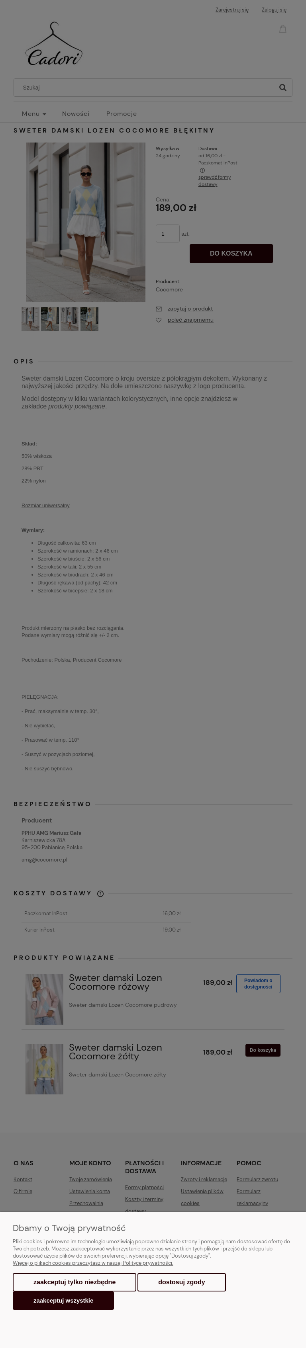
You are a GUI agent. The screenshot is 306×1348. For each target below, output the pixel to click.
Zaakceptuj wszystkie (63, 1300)
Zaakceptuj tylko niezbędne (74, 1282)
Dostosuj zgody (181, 1282)
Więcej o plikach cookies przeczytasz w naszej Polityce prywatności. (93, 1263)
